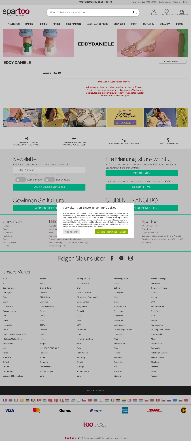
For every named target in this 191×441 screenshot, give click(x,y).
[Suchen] (135, 12)
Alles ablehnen (71, 232)
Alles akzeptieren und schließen (111, 232)
